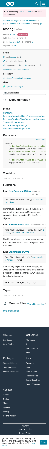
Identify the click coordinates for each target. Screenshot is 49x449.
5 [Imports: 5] (29, 42)
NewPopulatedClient (20, 191)
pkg (4, 24)
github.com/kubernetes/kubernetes (17, 78)
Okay (43, 442)
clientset (38, 200)
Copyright (25, 426)
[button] (4, 57)
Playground (30, 340)
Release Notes (32, 376)
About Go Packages (11, 372)
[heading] (11, 4)
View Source (40, 139)
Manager (11, 260)
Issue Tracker (31, 372)
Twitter (5, 395)
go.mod (13, 57)
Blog (28, 367)
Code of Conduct (33, 384)
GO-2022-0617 (25, 12)
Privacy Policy (25, 433)
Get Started (32, 335)
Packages (8, 358)
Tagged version (12, 65)
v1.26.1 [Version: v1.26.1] (10, 34)
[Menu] (24, 93)
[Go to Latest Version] (23, 34)
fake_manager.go (11, 311)
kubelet (13, 24)
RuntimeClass (27, 233)
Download (30, 363)
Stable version (33, 65)
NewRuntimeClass (19, 224)
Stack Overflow (32, 348)
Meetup (6, 412)
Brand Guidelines (33, 380)
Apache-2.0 (15, 42)
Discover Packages (11, 20)
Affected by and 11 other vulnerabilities (23, 13)
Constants (8, 113)
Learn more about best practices (16, 70)
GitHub (6, 399)
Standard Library (10, 363)
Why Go (7, 335)
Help (28, 353)
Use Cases (7, 340)
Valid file (12, 57)
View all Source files (35, 304)
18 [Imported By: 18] (9, 46)
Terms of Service (25, 429)
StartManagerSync (19, 252)
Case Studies (8, 344)
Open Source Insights (13, 86)
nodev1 (16, 233)
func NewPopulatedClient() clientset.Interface (24, 116)
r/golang (6, 407)
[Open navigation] (43, 3)
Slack (5, 403)
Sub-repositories (9, 367)
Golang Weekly (9, 416)
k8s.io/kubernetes (29, 20)
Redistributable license (15, 61)
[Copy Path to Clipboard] (41, 24)
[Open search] (37, 4)
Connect (7, 389)
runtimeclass (24, 24)
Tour (28, 344)
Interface (10, 202)
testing (36, 24)
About (29, 358)
